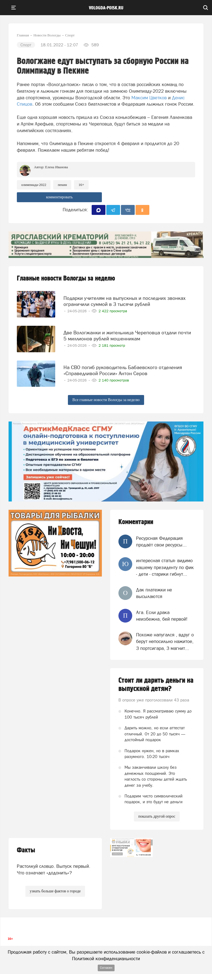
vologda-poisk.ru (106, 8)
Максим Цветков (149, 97)
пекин (62, 185)
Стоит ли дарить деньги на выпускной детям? (156, 684)
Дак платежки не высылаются (154, 593)
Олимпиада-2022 (33, 185)
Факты (26, 850)
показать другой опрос (156, 816)
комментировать (59, 197)
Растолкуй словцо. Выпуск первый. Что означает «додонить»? (53, 869)
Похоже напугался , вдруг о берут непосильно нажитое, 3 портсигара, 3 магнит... (165, 641)
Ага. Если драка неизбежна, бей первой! (161, 616)
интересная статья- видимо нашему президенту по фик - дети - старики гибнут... (165, 567)
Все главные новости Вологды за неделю (105, 400)
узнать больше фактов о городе (55, 891)
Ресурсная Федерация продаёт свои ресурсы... (161, 541)
